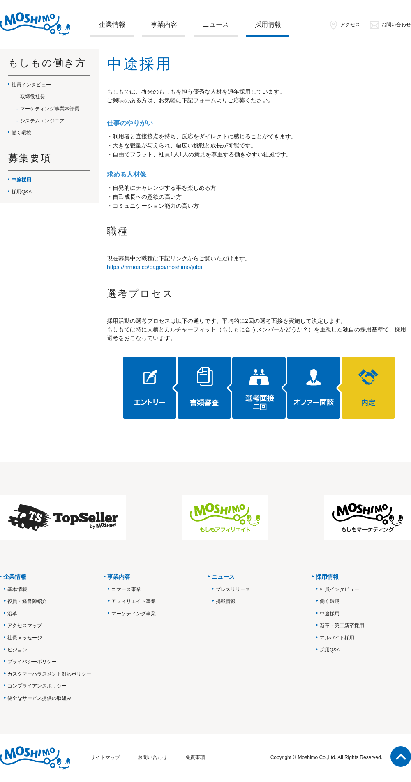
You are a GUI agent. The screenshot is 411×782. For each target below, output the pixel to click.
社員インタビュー (31, 84)
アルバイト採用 (337, 638)
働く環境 (21, 133)
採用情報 (268, 24)
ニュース (216, 24)
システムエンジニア (42, 121)
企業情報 (112, 24)
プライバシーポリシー (32, 662)
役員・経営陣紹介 (27, 601)
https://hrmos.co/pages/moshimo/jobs (154, 267)
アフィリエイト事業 (133, 601)
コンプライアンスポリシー (37, 686)
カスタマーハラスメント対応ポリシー (49, 674)
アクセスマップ (24, 625)
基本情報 (17, 589)
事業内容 (164, 24)
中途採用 (21, 180)
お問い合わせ (390, 25)
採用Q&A (22, 192)
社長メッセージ (24, 638)
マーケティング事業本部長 (49, 109)
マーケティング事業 (133, 613)
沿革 (12, 613)
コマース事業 (126, 589)
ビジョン (17, 650)
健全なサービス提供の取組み (39, 698)
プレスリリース (233, 589)
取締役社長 (32, 96)
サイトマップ (105, 757)
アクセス (344, 25)
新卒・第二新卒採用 (342, 625)
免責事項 (195, 757)
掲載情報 (226, 601)
